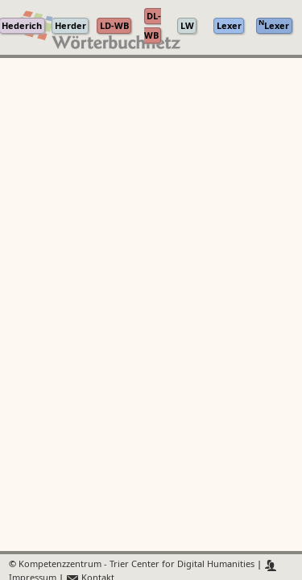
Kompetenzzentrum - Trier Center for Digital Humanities (136, 565)
